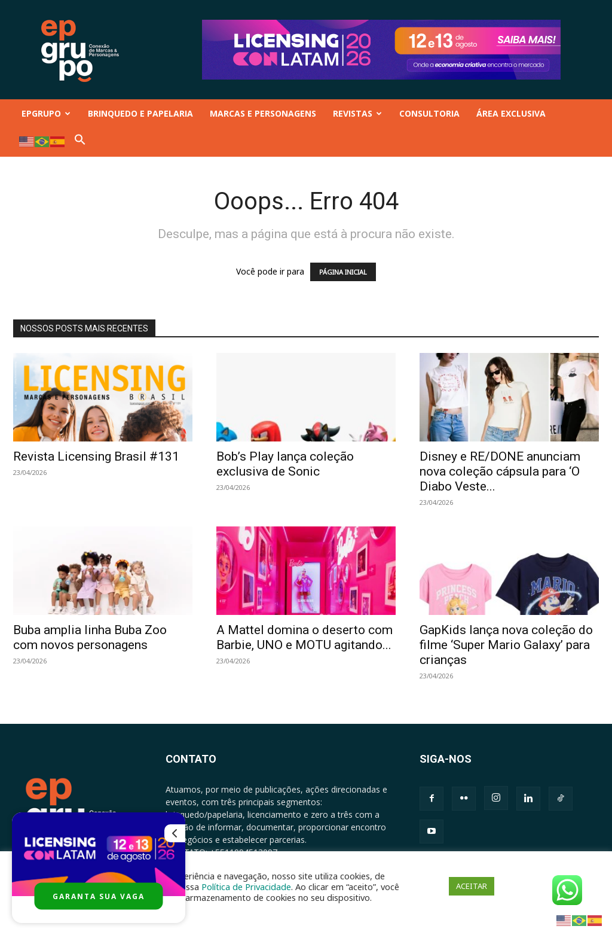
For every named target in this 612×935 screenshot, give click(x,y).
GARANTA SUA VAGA (99, 896)
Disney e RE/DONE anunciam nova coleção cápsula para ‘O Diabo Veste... (500, 471)
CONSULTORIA (429, 113)
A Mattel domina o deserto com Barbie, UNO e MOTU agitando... (304, 637)
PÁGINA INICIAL (343, 271)
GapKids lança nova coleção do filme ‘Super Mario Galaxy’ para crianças (506, 645)
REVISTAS (357, 113)
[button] (80, 142)
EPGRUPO (46, 113)
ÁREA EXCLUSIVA (511, 113)
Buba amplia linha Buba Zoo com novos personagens (90, 637)
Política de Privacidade (246, 887)
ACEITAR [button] (471, 886)
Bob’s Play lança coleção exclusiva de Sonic (285, 464)
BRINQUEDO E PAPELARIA (140, 113)
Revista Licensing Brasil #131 (96, 456)
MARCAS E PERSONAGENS (263, 113)
